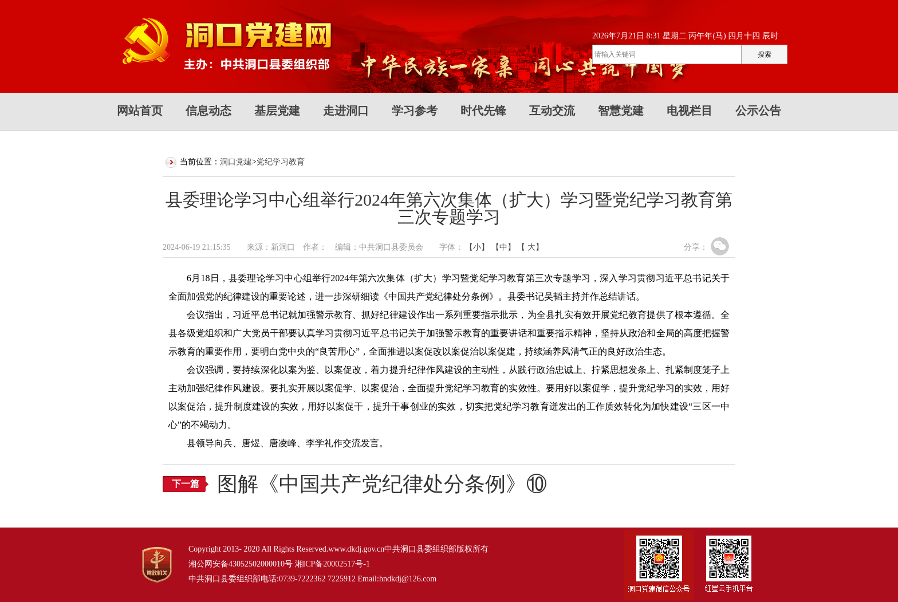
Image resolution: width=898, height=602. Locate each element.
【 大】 (530, 247)
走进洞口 (346, 110)
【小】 (477, 247)
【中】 (503, 247)
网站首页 (140, 110)
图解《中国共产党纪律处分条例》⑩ (382, 484)
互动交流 (552, 110)
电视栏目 (689, 110)
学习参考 (415, 110)
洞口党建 (236, 162)
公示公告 (758, 110)
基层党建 (277, 110)
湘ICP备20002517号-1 (332, 564)
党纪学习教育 (281, 162)
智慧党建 (621, 110)
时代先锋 (483, 110)
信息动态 (208, 110)
